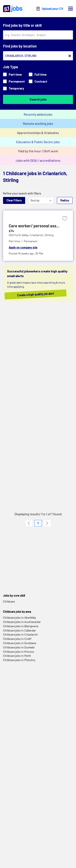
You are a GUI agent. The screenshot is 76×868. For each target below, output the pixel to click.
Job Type (10, 67)
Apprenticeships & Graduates (38, 133)
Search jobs (38, 99)
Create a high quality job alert (39, 294)
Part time (12, 74)
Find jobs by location (20, 46)
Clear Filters (14, 200)
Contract (38, 81)
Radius (64, 200)
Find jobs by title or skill (22, 25)
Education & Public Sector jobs (38, 142)
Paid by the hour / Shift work (38, 151)
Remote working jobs (38, 123)
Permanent (14, 81)
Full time (38, 74)
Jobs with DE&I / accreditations (38, 160)
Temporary (13, 88)
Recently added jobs (38, 114)
